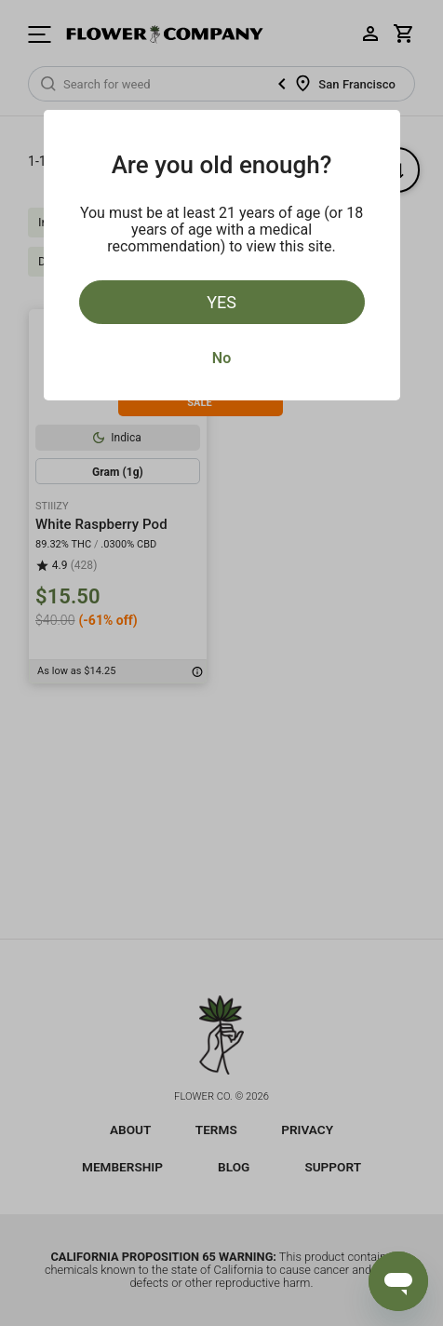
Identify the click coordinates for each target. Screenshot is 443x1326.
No (221, 358)
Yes (221, 302)
